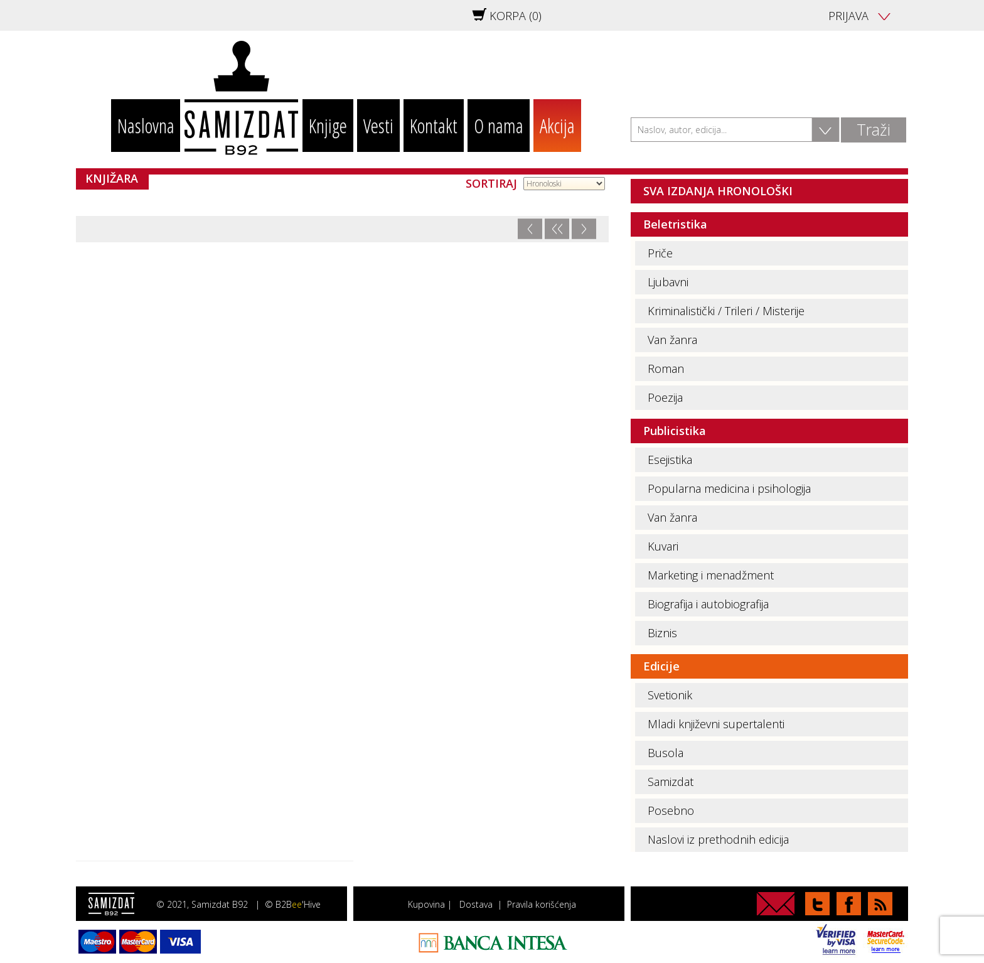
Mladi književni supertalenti (716, 723)
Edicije (661, 666)
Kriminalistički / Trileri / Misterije (726, 310)
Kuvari (663, 546)
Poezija (665, 397)
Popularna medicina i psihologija (729, 488)
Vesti (378, 125)
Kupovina (426, 904)
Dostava (476, 904)
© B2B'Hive (293, 904)
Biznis (662, 632)
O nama (498, 125)
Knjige (328, 125)
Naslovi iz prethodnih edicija (718, 839)
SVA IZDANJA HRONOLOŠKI (718, 190)
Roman (666, 368)
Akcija (557, 125)
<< (556, 228)
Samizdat (670, 781)
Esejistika (670, 459)
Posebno (671, 810)
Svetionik (670, 694)
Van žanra (672, 339)
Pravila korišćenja (541, 904)
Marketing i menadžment (711, 575)
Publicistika (674, 430)
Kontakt (433, 125)
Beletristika (675, 224)
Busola (665, 752)
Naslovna (145, 125)
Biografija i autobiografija (708, 603)
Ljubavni (668, 281)
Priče (660, 253)
